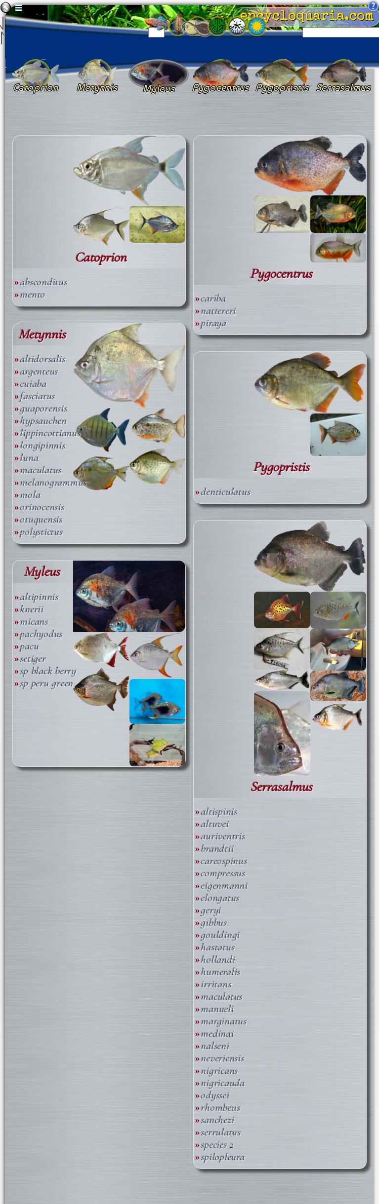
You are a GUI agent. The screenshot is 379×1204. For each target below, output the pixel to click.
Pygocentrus (281, 273)
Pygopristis (281, 467)
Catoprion (100, 257)
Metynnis (42, 334)
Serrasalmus (281, 787)
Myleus (42, 572)
